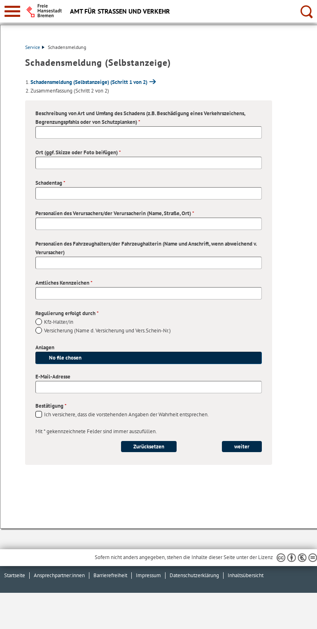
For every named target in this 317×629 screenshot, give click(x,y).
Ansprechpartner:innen (59, 575)
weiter (241, 446)
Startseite (14, 575)
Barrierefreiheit (110, 575)
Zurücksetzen (148, 446)
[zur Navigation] (12, 11)
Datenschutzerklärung (194, 575)
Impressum (148, 575)
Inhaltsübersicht (245, 575)
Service (34, 47)
